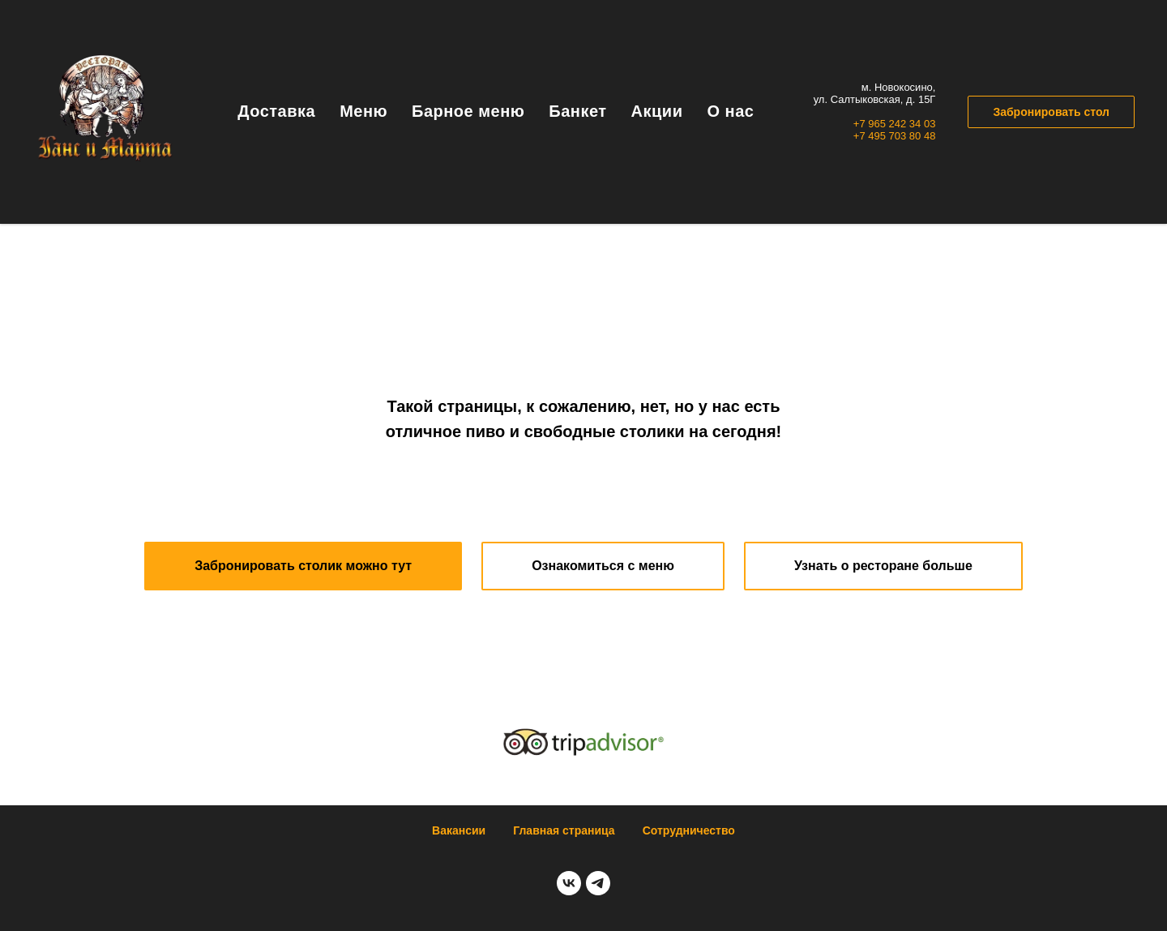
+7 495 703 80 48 (894, 136)
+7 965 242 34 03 (894, 124)
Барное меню (468, 111)
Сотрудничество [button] (689, 830)
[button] (303, 566)
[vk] (569, 883)
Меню (363, 111)
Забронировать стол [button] (1051, 111)
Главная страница (563, 830)
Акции (657, 111)
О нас (730, 111)
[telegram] (598, 883)
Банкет (577, 111)
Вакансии (458, 830)
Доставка (276, 111)
